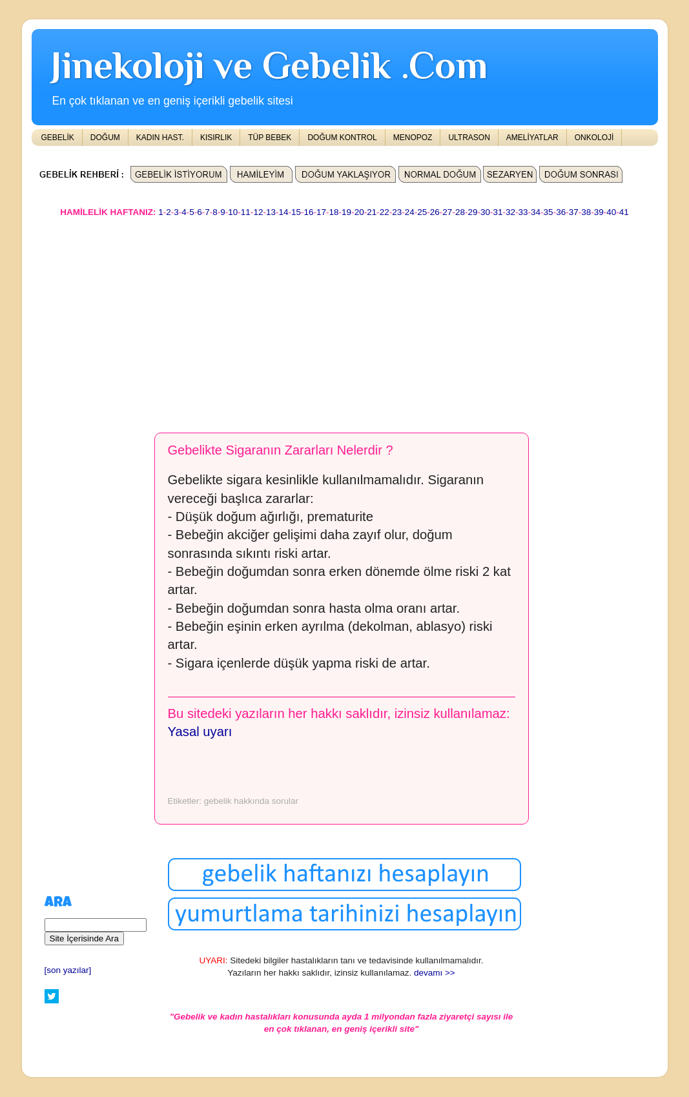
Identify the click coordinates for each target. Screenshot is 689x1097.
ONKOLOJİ (594, 137)
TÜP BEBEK (269, 137)
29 (472, 212)
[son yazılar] (68, 970)
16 (309, 212)
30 (485, 212)
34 (535, 212)
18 (334, 212)
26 (435, 212)
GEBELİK (57, 137)
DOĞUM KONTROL (341, 137)
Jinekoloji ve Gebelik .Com (269, 65)
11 (246, 212)
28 (460, 212)
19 (346, 212)
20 (359, 212)
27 (447, 212)
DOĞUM (105, 137)
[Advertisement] (345, 319)
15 (296, 212)
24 (410, 212)
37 (574, 212)
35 (548, 212)
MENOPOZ (413, 137)
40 (611, 212)
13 (271, 212)
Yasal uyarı (200, 731)
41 (624, 212)
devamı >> (434, 973)
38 (586, 212)
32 (510, 212)
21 (371, 212)
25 (422, 212)
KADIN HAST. (160, 137)
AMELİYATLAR (532, 137)
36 (561, 212)
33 (523, 212)
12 (258, 212)
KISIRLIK (216, 137)
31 (497, 212)
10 (233, 212)
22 (384, 212)
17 (321, 212)
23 (397, 212)
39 (599, 212)
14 (283, 212)
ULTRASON (468, 137)
